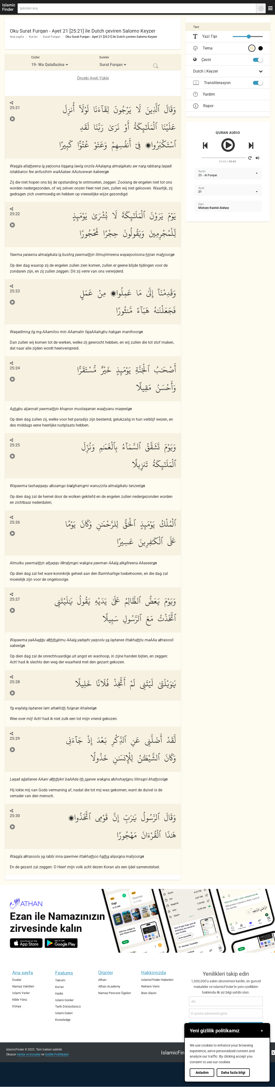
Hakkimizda (153, 972)
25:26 (15, 522)
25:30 (15, 815)
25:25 (15, 445)
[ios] (26, 943)
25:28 (15, 682)
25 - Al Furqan (207, 175)
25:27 (15, 599)
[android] (61, 943)
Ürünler (105, 972)
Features (64, 973)
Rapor (203, 105)
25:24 (15, 368)
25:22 (15, 214)
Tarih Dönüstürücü (68, 1006)
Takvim (60, 980)
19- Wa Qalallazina (47, 64)
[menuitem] (50, 62)
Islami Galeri (64, 1013)
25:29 (15, 738)
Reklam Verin (150, 986)
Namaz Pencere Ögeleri (114, 993)
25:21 (15, 107)
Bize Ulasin (148, 993)
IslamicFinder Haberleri (157, 980)
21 (200, 191)
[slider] (249, 36)
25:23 (15, 291)
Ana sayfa (17, 36)
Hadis (59, 993)
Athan (102, 980)
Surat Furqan (51, 36)
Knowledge (63, 1020)
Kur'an (33, 36)
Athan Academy (109, 986)
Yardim (204, 94)
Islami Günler (64, 1000)
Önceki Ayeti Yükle (93, 78)
